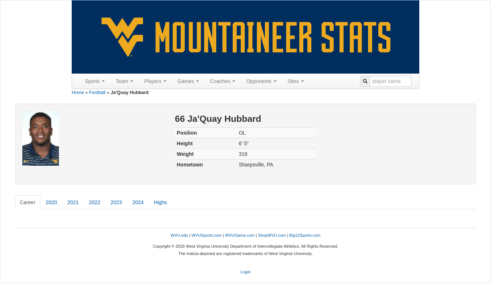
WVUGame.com (240, 235)
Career (27, 202)
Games (188, 81)
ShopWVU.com (272, 235)
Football (97, 92)
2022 (94, 202)
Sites (296, 81)
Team (124, 81)
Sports (95, 81)
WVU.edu (179, 235)
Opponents (261, 81)
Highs (160, 202)
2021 (73, 202)
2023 (116, 202)
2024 (137, 202)
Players (155, 81)
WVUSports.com (206, 235)
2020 (51, 202)
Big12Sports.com (305, 235)
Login (245, 272)
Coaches (222, 81)
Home (78, 92)
